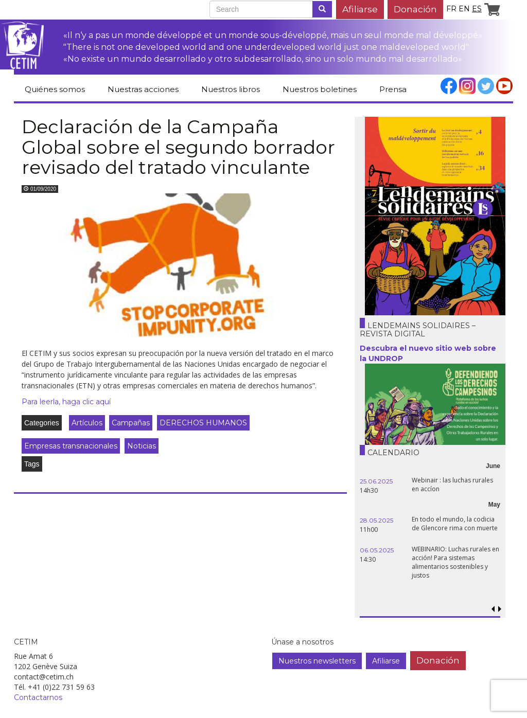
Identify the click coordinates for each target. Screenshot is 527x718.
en (464, 8)
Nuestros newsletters (317, 661)
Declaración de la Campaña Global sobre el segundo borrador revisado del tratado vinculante (178, 146)
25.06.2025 (376, 481)
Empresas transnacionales (70, 446)
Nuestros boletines (320, 89)
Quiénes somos (55, 89)
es (477, 8)
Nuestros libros (230, 89)
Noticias (141, 446)
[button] (500, 609)
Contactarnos (38, 697)
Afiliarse (360, 9)
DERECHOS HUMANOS (203, 422)
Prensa (393, 89)
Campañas (131, 422)
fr (451, 8)
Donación (415, 9)
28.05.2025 (376, 520)
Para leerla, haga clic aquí (66, 401)
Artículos (87, 422)
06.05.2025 (377, 550)
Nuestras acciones (143, 89)
